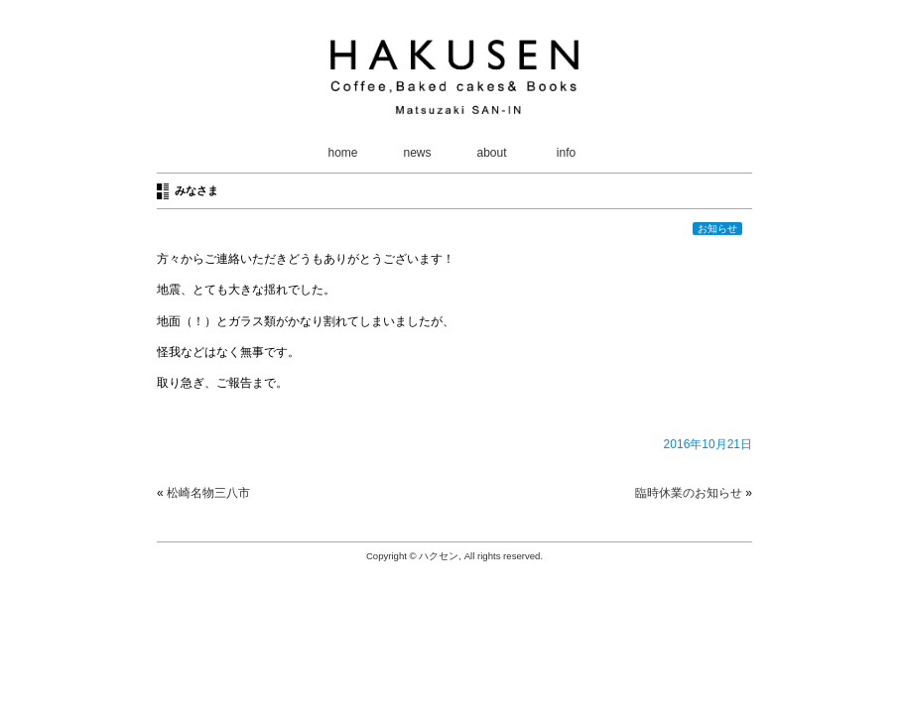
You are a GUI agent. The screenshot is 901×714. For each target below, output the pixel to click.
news (417, 153)
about (491, 153)
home (342, 153)
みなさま (196, 190)
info (566, 153)
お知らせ (717, 228)
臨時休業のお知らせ (688, 493)
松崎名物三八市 (208, 493)
